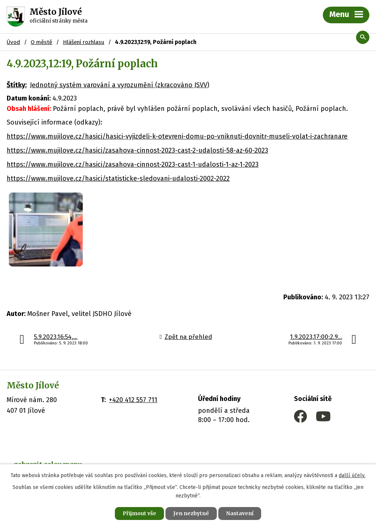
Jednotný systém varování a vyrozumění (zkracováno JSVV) (119, 85)
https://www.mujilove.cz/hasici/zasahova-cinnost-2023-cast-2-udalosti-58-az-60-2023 (137, 150)
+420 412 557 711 (133, 400)
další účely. (352, 475)
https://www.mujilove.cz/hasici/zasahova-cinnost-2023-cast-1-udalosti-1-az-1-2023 (133, 164)
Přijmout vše (139, 513)
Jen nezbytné (191, 513)
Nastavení (239, 513)
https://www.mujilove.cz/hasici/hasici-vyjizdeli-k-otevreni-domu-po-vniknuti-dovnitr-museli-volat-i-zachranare (177, 136)
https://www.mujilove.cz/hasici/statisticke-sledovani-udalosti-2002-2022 (118, 178)
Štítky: (17, 85)
